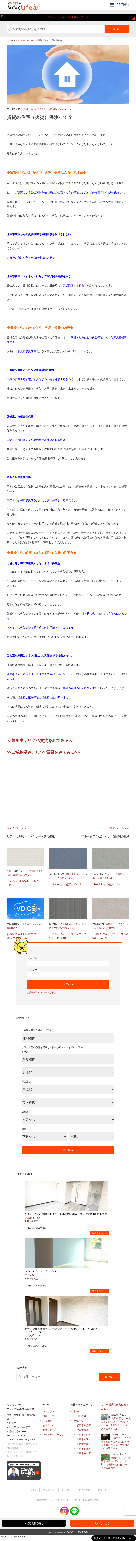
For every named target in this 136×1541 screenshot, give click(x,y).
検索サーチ (48, 1418)
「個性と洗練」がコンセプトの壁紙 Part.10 (67, 936)
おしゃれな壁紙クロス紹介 (62, 878)
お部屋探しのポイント (59, 109)
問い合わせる (102, 1523)
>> (71, 740)
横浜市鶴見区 (84, 1427)
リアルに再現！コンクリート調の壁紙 (31, 836)
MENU (123, 5)
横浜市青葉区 (84, 1432)
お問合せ (47, 1432)
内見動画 (47, 1423)
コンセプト (48, 1413)
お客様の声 (12, 928)
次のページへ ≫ (119, 828)
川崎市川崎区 (84, 1437)
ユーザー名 (33, 958)
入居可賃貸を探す (34, 1523)
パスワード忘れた (47, 992)
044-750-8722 (79, 1531)
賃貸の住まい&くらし (34, 109)
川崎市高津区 (84, 1451)
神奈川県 (78, 1423)
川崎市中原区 (84, 1446)
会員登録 (31, 992)
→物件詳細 (99, 1233)
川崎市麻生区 (84, 1455)
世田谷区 (81, 1418)
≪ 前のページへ (16, 828)
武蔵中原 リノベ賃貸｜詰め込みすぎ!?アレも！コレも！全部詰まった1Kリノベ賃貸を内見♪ (116, 1426)
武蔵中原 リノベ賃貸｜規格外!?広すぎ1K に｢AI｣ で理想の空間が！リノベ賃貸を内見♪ (116, 1465)
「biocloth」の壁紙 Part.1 (108, 884)
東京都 (76, 1413)
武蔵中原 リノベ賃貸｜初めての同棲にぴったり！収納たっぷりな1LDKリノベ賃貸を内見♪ (116, 1445)
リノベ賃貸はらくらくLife (63, 1502)
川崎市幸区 (82, 1441)
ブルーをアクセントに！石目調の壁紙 (105, 836)
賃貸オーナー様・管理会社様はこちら (68, 17)
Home (33, 1492)
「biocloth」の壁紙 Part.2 (65, 884)
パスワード (33, 969)
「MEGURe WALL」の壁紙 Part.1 (24, 882)
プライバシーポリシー (54, 1437)
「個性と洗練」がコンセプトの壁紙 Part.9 (110, 936)
